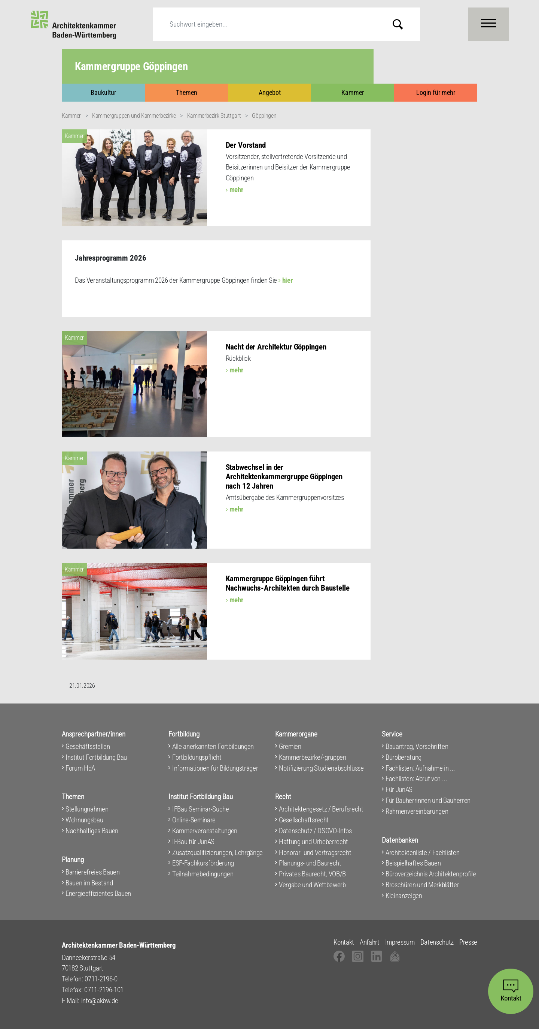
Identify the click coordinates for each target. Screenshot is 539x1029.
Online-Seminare (194, 820)
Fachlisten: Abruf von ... (416, 778)
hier (287, 280)
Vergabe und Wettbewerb (312, 884)
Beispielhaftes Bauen (413, 863)
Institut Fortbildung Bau (96, 757)
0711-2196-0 (101, 979)
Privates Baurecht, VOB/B (312, 874)
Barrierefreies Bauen (92, 872)
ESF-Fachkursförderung (203, 863)
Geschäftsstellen (88, 746)
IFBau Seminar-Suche (200, 809)
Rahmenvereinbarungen (417, 811)
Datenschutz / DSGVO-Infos (315, 830)
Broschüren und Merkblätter (422, 884)
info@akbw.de (99, 1000)
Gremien (290, 746)
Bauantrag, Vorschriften (417, 746)
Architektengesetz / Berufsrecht (321, 809)
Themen (186, 92)
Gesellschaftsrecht (304, 820)
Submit (403, 24)
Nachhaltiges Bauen (92, 830)
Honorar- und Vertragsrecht (315, 852)
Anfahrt (370, 942)
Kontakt (344, 942)
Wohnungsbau (84, 820)
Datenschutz (437, 942)
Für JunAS (399, 789)
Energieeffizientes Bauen (98, 893)
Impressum (400, 942)
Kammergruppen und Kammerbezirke (134, 115)
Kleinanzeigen (404, 895)
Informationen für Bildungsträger (215, 768)
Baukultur (103, 92)
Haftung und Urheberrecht (313, 841)
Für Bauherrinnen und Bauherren (428, 800)
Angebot (270, 92)
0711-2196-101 (104, 990)
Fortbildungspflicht (197, 757)
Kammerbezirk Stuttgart (214, 115)
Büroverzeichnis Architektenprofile (431, 874)
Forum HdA (80, 768)
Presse (468, 942)
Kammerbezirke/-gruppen (312, 757)
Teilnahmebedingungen (202, 874)
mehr (236, 189)
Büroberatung (403, 757)
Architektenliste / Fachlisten (422, 852)
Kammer (352, 92)
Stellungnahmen (87, 809)
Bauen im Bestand (89, 883)
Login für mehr (435, 92)
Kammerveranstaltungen (204, 830)
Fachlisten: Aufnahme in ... (420, 768)
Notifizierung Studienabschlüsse (321, 768)
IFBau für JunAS (193, 841)
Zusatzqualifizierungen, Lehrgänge (217, 852)
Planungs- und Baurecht (310, 863)
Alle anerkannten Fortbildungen (213, 746)
